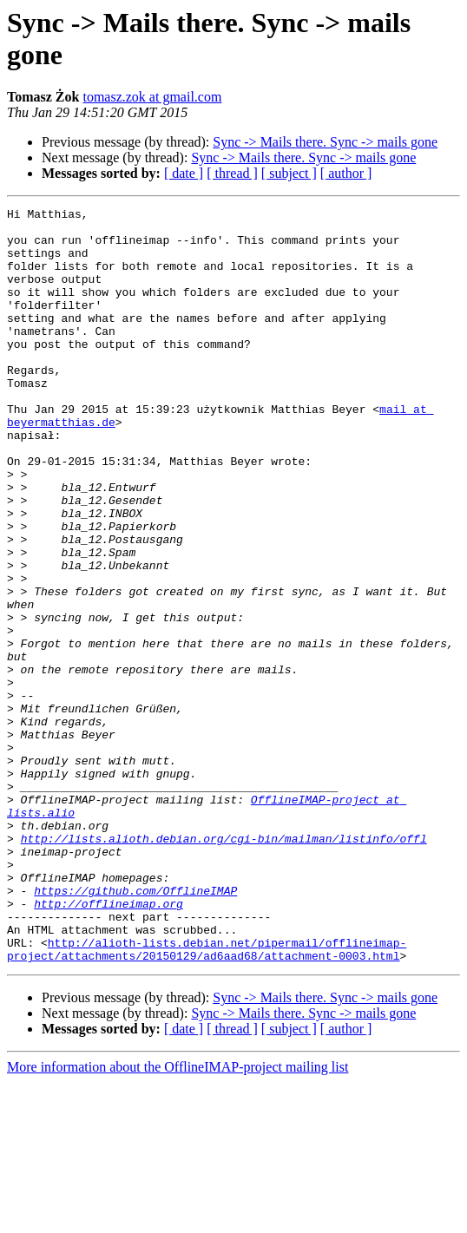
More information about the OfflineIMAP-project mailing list (177, 1217)
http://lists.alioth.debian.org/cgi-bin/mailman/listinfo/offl (224, 966)
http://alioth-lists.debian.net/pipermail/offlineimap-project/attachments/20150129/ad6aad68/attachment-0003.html (206, 1098)
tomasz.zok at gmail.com (151, 96)
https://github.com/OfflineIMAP (135, 1028)
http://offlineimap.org (108, 1044)
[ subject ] (289, 173)
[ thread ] (232, 173)
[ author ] (346, 173)
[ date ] (183, 173)
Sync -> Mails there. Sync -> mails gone (325, 141)
